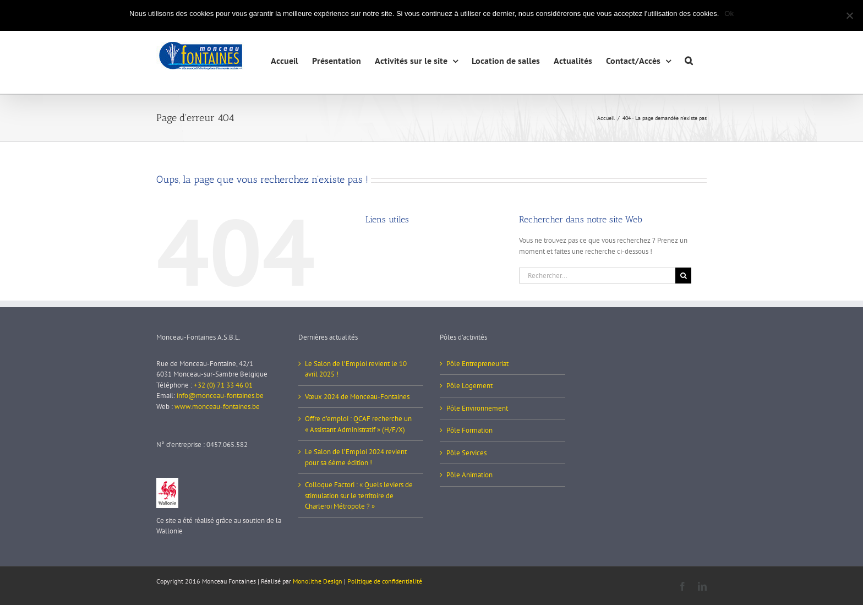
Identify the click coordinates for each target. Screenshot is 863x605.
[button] (689, 59)
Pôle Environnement (477, 408)
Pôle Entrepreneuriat (477, 363)
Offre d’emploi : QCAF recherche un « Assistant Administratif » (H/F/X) (358, 424)
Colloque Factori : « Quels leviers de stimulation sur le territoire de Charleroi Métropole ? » (359, 495)
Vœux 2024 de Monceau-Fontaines (357, 396)
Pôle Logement (469, 385)
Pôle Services (466, 452)
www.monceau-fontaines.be (217, 406)
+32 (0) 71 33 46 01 (223, 385)
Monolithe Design (317, 581)
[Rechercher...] (597, 276)
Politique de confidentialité (384, 581)
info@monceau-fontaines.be (220, 395)
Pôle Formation (469, 430)
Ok (729, 13)
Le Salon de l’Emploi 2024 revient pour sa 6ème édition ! (356, 457)
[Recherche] (683, 276)
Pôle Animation (469, 474)
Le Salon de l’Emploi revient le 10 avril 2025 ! (356, 369)
